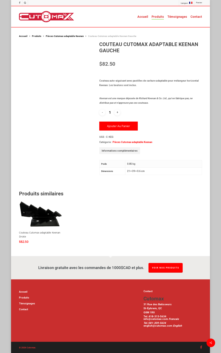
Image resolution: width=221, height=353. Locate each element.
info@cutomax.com (156, 319)
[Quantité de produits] (110, 112)
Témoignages (27, 303)
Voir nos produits (165, 268)
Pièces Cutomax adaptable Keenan (65, 36)
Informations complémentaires (120, 150)
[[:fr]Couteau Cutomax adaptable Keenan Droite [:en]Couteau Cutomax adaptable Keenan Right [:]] (41, 214)
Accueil (23, 36)
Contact (23, 309)
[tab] (119, 150)
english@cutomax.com (157, 325)
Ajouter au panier (118, 126)
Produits (36, 36)
